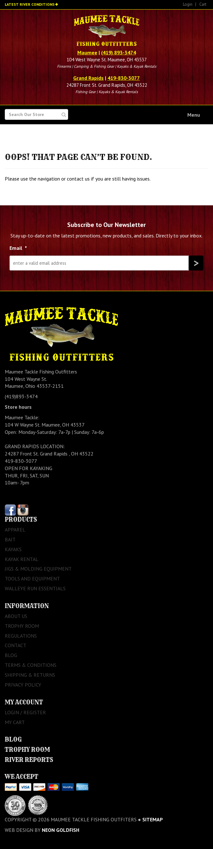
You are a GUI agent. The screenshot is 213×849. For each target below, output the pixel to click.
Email (18, 248)
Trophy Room (22, 626)
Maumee (87, 52)
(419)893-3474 (21, 396)
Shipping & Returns (30, 675)
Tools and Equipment (32, 578)
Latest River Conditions (30, 4)
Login (187, 4)
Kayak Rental (21, 559)
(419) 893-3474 (118, 52)
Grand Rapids (88, 78)
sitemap (152, 819)
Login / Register (25, 712)
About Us (16, 616)
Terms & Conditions (30, 665)
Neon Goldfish (60, 830)
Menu (193, 115)
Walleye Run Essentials (35, 588)
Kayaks (13, 549)
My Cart (15, 722)
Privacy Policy (23, 684)
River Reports (29, 759)
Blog (11, 655)
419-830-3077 (123, 78)
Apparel (15, 529)
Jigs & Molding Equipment (38, 568)
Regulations (21, 636)
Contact (15, 645)
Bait (10, 539)
